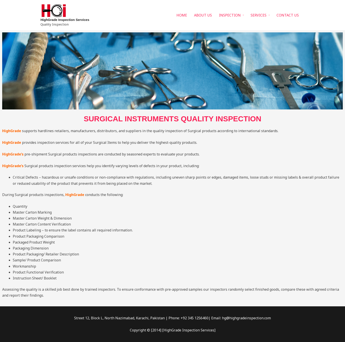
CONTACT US (288, 15)
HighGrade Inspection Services (64, 20)
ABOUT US (203, 15)
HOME (181, 15)
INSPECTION (230, 15)
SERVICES (258, 15)
